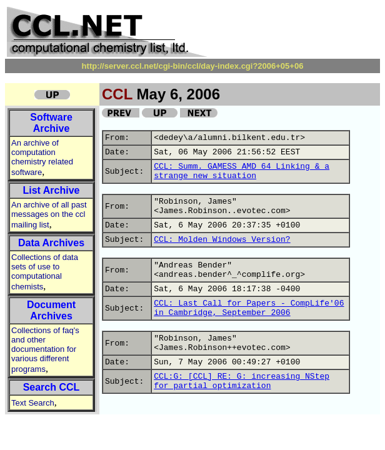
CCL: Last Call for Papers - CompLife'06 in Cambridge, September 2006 (249, 308)
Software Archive (51, 123)
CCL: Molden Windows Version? (222, 239)
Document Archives (51, 310)
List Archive (51, 190)
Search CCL (51, 387)
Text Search (32, 403)
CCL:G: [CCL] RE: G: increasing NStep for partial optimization (241, 381)
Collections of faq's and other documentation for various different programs (45, 350)
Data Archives (51, 243)
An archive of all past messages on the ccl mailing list (49, 214)
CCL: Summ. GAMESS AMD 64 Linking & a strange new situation (241, 171)
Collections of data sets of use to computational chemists (44, 271)
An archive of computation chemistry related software (42, 157)
